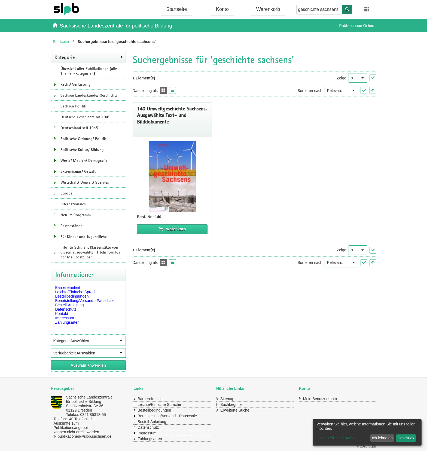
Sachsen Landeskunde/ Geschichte (89, 95)
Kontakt (61, 313)
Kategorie (64, 57)
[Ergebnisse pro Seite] (358, 78)
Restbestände (71, 225)
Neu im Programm (75, 214)
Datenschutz (66, 309)
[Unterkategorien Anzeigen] (55, 71)
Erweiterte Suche (234, 410)
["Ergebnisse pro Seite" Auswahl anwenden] (373, 78)
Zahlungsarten (67, 322)
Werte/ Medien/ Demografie (84, 160)
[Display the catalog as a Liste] (172, 90)
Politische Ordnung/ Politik (83, 138)
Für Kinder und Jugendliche (83, 236)
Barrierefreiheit (67, 287)
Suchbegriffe (231, 404)
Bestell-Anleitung (69, 305)
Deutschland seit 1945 (79, 127)
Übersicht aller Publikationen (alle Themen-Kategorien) (88, 71)
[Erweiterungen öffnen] (367, 9)
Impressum (64, 318)
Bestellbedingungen (72, 296)
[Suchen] (347, 9)
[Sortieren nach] (341, 90)
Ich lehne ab (382, 438)
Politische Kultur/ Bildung (82, 149)
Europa (66, 193)
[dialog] (367, 432)
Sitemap (227, 399)
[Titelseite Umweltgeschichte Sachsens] (172, 176)
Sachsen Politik (73, 106)
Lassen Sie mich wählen (337, 438)
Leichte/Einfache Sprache (77, 292)
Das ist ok (406, 438)
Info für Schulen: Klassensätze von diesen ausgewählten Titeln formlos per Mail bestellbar (90, 252)
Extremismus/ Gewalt (78, 171)
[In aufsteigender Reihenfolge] (373, 90)
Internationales (73, 204)
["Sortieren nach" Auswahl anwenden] (364, 90)
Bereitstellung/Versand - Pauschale (85, 300)
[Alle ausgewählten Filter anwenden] (88, 365)
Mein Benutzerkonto (320, 399)
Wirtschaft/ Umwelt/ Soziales (84, 182)
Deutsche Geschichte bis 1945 (85, 117)
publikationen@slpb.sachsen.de (79, 436)
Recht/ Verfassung (75, 84)
